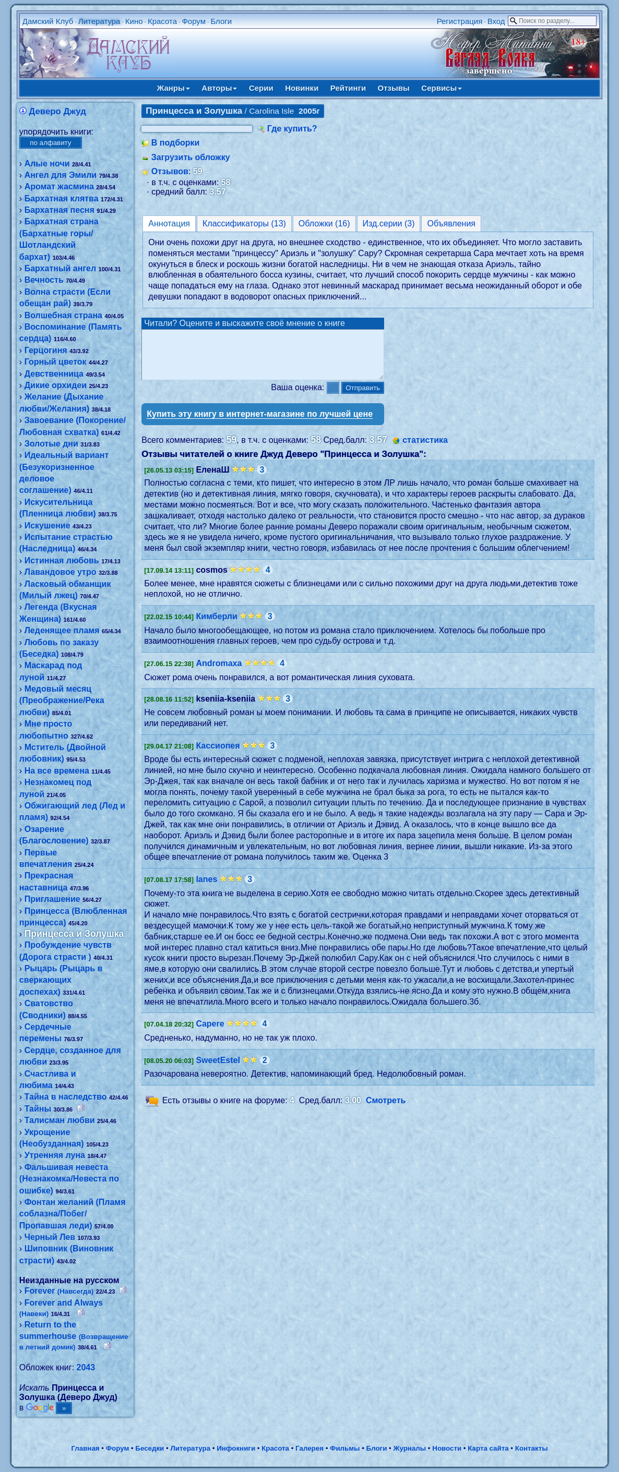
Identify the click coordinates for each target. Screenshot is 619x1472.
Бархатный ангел (61, 268)
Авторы (219, 87)
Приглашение (52, 899)
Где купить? (292, 128)
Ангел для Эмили (61, 175)
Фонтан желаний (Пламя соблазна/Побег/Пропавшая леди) (72, 1214)
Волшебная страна (63, 315)
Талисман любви (60, 1120)
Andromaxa (219, 672)
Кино (134, 21)
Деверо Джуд (57, 111)
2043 (86, 1367)
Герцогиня (46, 350)
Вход (496, 21)
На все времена (57, 770)
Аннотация (169, 223)
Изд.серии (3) (389, 223)
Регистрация (460, 21)
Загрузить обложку (190, 157)
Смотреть (386, 1109)
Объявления (451, 223)
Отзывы (394, 87)
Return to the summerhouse (73, 1336)
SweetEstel (218, 1069)
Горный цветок (56, 361)
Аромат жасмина (59, 186)
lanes (206, 888)
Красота (162, 21)
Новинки (301, 87)
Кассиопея (218, 755)
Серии (261, 87)
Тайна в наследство (66, 1096)
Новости (446, 1448)
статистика (425, 449)
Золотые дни (51, 443)
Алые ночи (47, 163)
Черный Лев (50, 1237)
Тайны (38, 1108)
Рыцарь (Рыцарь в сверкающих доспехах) (61, 980)
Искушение (47, 525)
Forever (59, 1290)
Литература (99, 21)
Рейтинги (348, 87)
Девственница (54, 373)
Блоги (221, 21)
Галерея (309, 1448)
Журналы (409, 1448)
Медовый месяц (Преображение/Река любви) (61, 700)
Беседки (149, 1448)
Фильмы (345, 1448)
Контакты (531, 1448)
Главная (85, 1448)
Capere (210, 1033)
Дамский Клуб (48, 21)
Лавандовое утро (61, 572)
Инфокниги (236, 1448)
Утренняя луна (55, 1155)
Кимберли (216, 625)
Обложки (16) (324, 223)
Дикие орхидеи (56, 385)
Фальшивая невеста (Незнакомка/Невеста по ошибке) (69, 1179)
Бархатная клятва (62, 198)
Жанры (173, 87)
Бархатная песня (59, 210)
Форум (194, 21)
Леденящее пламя (62, 630)
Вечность (44, 279)
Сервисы (441, 87)
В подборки (175, 142)
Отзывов (169, 171)
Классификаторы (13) (244, 223)
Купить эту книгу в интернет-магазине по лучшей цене (260, 423)
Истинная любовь (62, 560)
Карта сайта (488, 1448)
